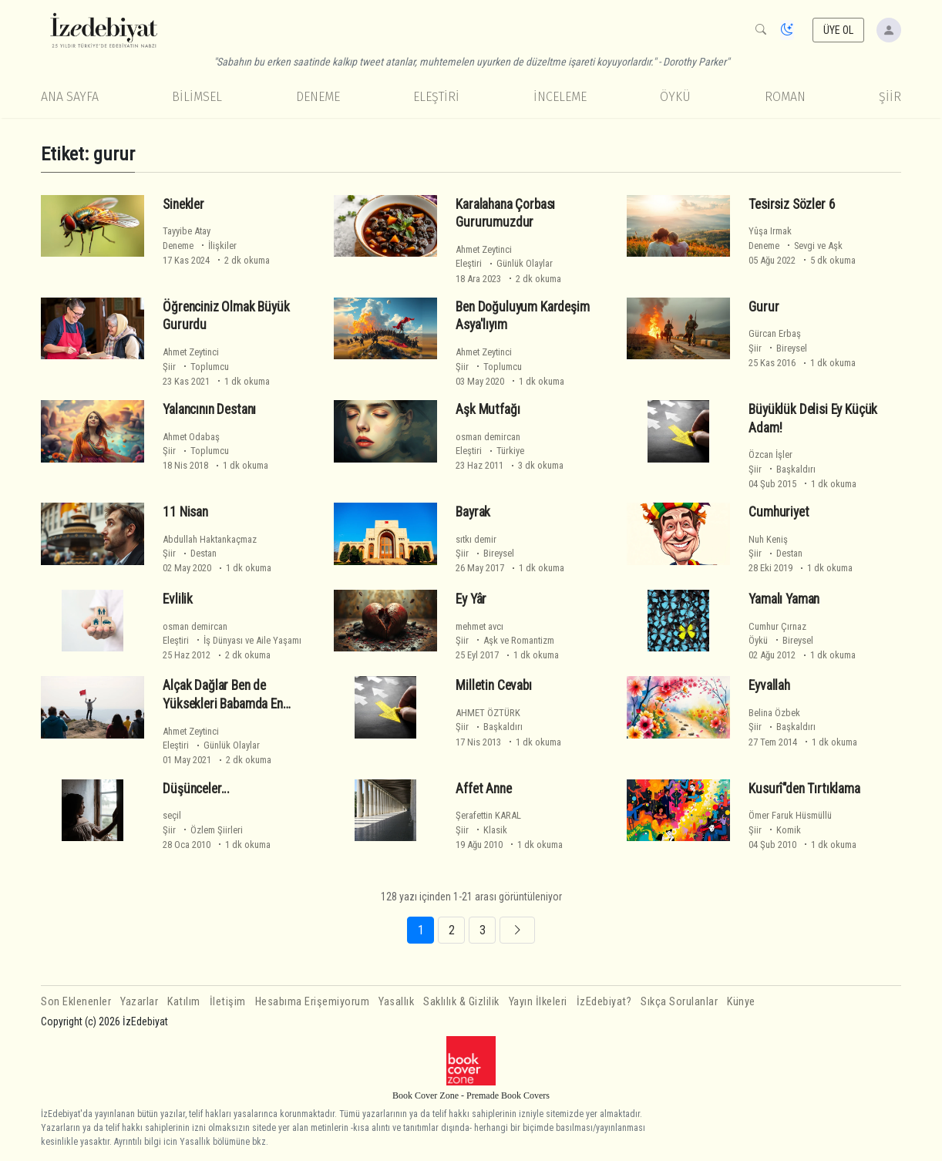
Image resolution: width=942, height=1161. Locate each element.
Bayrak (473, 512)
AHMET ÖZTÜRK (488, 712)
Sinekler (183, 203)
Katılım (183, 1001)
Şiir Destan (190, 553)
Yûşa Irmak (770, 231)
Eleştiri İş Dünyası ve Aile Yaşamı (232, 640)
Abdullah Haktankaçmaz (210, 539)
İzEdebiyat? (604, 1001)
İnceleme (560, 96)
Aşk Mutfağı (488, 409)
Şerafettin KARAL (488, 815)
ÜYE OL (838, 30)
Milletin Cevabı (493, 685)
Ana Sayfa (70, 96)
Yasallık (396, 1001)
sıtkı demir (476, 539)
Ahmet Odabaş (191, 437)
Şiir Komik (775, 830)
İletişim (228, 1001)
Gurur (764, 307)
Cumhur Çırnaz (777, 626)
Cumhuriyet (779, 512)
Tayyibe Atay (186, 231)
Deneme (318, 96)
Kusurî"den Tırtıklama (804, 788)
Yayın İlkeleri (538, 1001)
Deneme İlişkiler (200, 245)
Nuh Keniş (768, 539)
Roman (785, 96)
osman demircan (488, 437)
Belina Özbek (774, 712)
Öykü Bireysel (781, 640)
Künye (741, 1001)
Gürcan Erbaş (775, 333)
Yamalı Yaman (784, 599)
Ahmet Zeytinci (484, 249)
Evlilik (178, 599)
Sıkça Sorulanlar (679, 1001)
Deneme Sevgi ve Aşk (796, 245)
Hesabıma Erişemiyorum (312, 1001)
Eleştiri (436, 96)
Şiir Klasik (481, 830)
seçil (172, 815)
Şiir (890, 96)
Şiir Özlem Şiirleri (203, 830)
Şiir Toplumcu (196, 366)
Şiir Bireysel (778, 348)
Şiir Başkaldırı (782, 469)
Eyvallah (769, 685)
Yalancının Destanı (209, 409)
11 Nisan (185, 512)
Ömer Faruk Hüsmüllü (790, 815)
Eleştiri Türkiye (490, 450)
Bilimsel (197, 96)
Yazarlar (139, 1001)
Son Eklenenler (76, 1001)
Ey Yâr (471, 599)
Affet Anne (483, 788)
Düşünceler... (196, 788)
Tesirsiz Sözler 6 (792, 203)
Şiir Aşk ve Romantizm (505, 640)
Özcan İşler (770, 454)
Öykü (675, 96)
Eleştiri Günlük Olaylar (504, 263)
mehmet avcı (479, 626)
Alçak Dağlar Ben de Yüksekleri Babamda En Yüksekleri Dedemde (222, 704)
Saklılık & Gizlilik (461, 1001)
